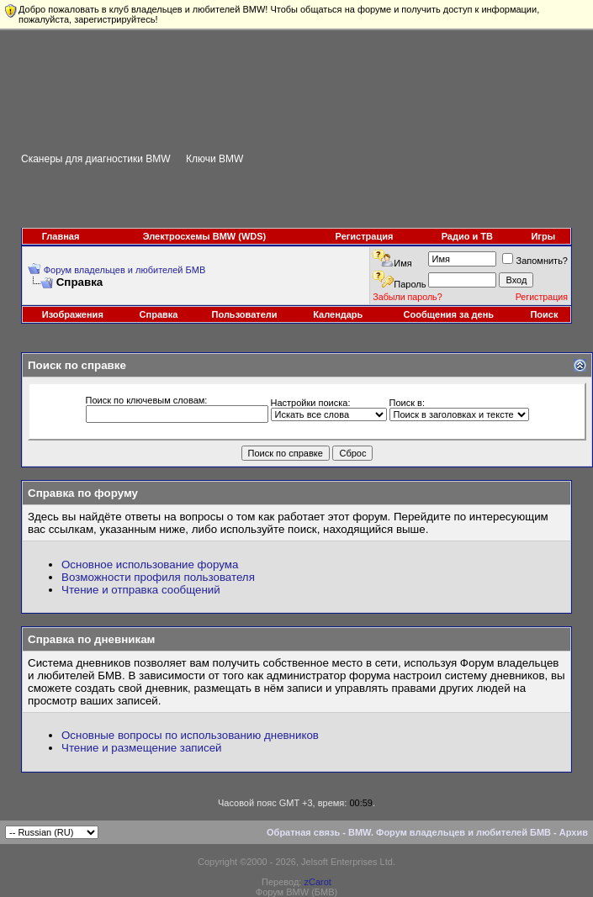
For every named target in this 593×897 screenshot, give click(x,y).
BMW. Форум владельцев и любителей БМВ (449, 832)
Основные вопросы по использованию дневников (190, 735)
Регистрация (365, 236)
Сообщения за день (449, 314)
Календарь (338, 314)
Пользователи (245, 314)
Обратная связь (303, 832)
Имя (402, 263)
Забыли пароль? (407, 297)
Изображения (72, 314)
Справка (159, 314)
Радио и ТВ (467, 236)
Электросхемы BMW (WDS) (205, 236)
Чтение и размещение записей (141, 747)
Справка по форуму (83, 493)
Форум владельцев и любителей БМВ (125, 270)
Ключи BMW (214, 159)
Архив (573, 832)
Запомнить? (535, 261)
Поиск (544, 314)
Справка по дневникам (91, 639)
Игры (543, 236)
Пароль (410, 284)
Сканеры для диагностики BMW (96, 159)
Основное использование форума (149, 564)
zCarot (317, 882)
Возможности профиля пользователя (158, 577)
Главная (61, 236)
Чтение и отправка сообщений (140, 589)
